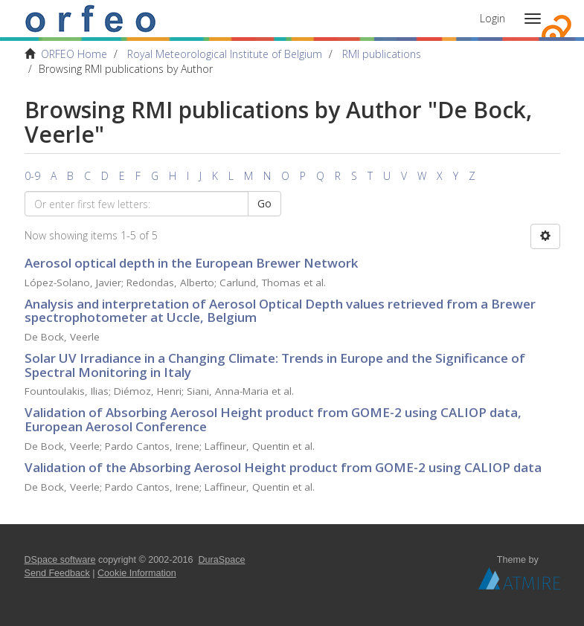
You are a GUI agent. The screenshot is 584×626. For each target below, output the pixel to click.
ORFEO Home (74, 54)
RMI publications (381, 54)
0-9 (32, 176)
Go (264, 203)
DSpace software (60, 560)
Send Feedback (57, 573)
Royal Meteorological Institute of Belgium (224, 54)
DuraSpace (222, 560)
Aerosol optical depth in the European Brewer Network (191, 262)
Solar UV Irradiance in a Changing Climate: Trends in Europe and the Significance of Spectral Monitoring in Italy (275, 365)
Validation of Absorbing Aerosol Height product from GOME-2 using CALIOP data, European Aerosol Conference (273, 419)
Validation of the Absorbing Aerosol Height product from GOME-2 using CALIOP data (283, 467)
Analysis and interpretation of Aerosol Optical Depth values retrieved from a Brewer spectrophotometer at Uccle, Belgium (280, 310)
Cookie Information (136, 573)
